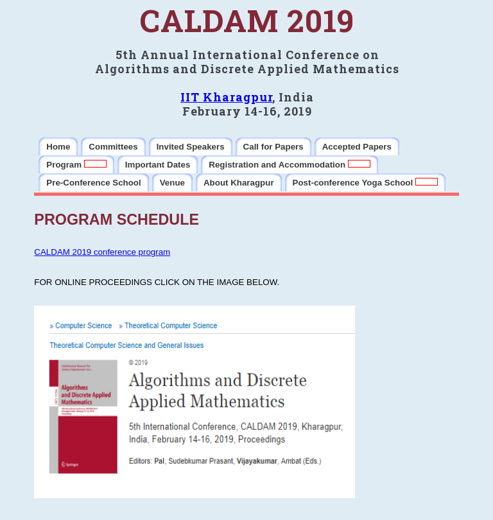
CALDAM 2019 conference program (102, 252)
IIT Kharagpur (226, 97)
